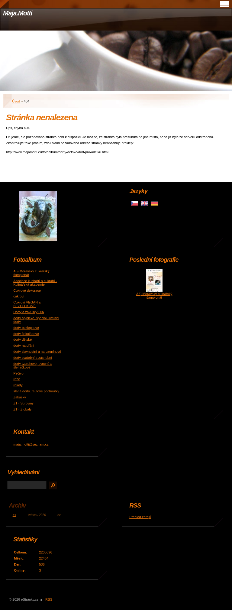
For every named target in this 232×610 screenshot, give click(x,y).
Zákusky (19, 397)
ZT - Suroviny (23, 403)
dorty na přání (23, 345)
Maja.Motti (17, 13)
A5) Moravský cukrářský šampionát (154, 295)
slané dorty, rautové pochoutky (36, 391)
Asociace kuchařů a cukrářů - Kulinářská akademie (35, 282)
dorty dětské (22, 339)
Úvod (16, 101)
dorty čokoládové (26, 334)
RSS (48, 599)
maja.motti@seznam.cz (30, 444)
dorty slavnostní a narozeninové (37, 351)
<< (14, 515)
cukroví (18, 296)
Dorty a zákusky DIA (28, 312)
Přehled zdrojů (140, 517)
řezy (16, 379)
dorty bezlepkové (26, 327)
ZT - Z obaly (22, 409)
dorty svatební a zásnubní (32, 357)
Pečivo (18, 373)
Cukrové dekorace (27, 290)
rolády (17, 385)
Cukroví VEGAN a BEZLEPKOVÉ (26, 304)
